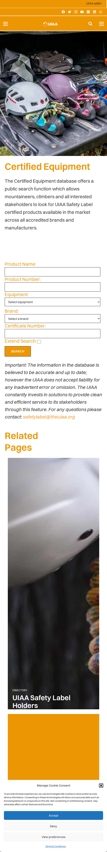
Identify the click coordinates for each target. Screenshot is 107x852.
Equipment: (17, 294)
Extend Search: (21, 341)
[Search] (90, 24)
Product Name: (20, 264)
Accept (53, 815)
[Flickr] (88, 12)
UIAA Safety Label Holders (41, 701)
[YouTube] (82, 12)
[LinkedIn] (94, 12)
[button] (101, 785)
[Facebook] (63, 12)
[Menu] (5, 24)
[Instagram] (76, 12)
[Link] (50, 23)
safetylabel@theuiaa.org (49, 417)
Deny (53, 826)
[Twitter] (69, 12)
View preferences (54, 837)
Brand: (12, 311)
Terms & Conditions (55, 846)
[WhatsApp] (101, 12)
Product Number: (23, 279)
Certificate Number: (25, 326)
